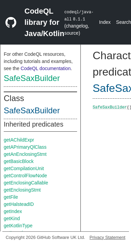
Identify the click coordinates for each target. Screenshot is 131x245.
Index (105, 22)
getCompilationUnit (24, 168)
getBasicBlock (19, 161)
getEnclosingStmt (22, 190)
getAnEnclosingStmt (25, 154)
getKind (12, 218)
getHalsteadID (19, 204)
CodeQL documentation (46, 68)
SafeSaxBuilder (32, 78)
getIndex (13, 211)
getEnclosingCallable (26, 182)
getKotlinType (18, 225)
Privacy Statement (108, 237)
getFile (11, 197)
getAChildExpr (19, 140)
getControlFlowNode (25, 175)
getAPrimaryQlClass (25, 147)
